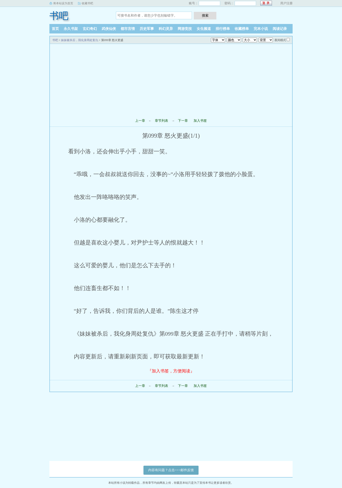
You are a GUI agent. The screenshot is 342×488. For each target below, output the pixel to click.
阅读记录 (280, 29)
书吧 (58, 15)
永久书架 (71, 29)
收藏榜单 (242, 29)
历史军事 (147, 29)
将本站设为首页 (63, 3)
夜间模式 (280, 40)
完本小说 (261, 29)
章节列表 (161, 120)
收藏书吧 (87, 3)
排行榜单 (223, 29)
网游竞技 (185, 29)
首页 (55, 29)
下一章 (183, 120)
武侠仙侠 (109, 29)
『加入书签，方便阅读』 (171, 371)
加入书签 (200, 120)
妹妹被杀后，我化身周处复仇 (79, 40)
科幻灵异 (166, 29)
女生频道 (204, 29)
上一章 (140, 120)
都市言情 (128, 29)
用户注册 (286, 3)
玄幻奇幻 (90, 29)
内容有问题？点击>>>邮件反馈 (171, 470)
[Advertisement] (171, 79)
